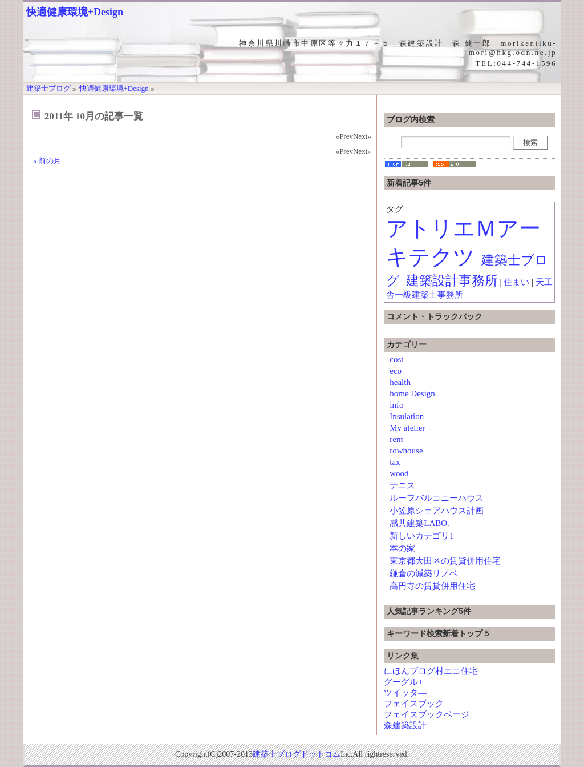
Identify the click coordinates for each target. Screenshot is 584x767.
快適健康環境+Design (74, 12)
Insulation (407, 416)
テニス (402, 485)
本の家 (402, 548)
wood (399, 473)
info (396, 404)
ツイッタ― (405, 692)
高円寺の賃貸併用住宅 (432, 586)
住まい (516, 282)
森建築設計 (405, 725)
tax (395, 462)
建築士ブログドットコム (296, 754)
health (400, 382)
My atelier (407, 427)
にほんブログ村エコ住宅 (431, 671)
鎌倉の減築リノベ (424, 573)
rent (396, 439)
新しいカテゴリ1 (422, 535)
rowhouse (406, 450)
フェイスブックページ (426, 714)
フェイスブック (414, 703)
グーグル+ (403, 681)
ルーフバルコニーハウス (437, 498)
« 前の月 (47, 160)
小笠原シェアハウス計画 (437, 510)
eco (396, 370)
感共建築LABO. (419, 523)
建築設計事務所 (452, 281)
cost (396, 359)
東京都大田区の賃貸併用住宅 (445, 560)
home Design (412, 393)
